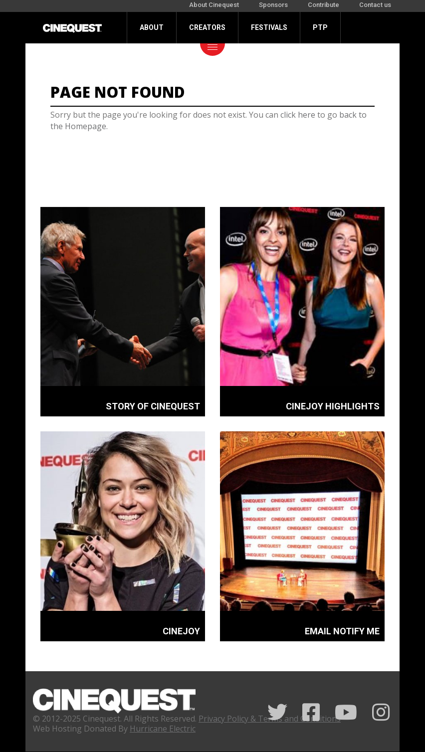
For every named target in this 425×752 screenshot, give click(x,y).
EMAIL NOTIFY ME (342, 631)
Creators (207, 27)
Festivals (269, 27)
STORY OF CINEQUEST (153, 406)
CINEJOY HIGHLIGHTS (333, 406)
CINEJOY (181, 631)
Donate (153, 59)
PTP (320, 27)
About (152, 27)
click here (297, 114)
